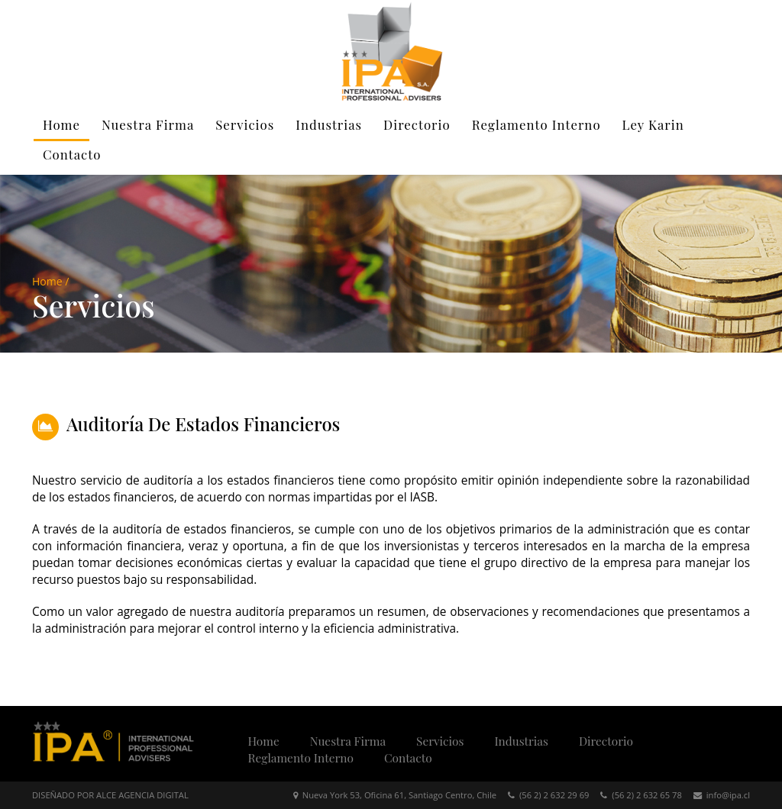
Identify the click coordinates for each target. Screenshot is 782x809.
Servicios (244, 124)
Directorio (417, 124)
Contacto (72, 154)
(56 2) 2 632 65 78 (640, 795)
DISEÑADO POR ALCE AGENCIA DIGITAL (110, 795)
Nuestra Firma (148, 124)
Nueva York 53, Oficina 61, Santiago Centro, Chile (394, 795)
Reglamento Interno (536, 124)
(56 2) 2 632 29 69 (548, 795)
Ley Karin (653, 124)
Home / (50, 281)
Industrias (329, 124)
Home (61, 124)
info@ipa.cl (721, 795)
